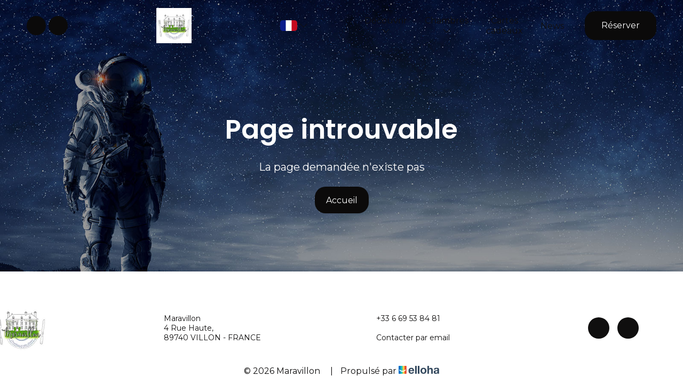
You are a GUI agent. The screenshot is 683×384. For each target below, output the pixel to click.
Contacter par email (407, 337)
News (552, 26)
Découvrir (385, 25)
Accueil (342, 200)
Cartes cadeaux (504, 25)
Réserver (620, 25)
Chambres (446, 25)
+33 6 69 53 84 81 (402, 318)
